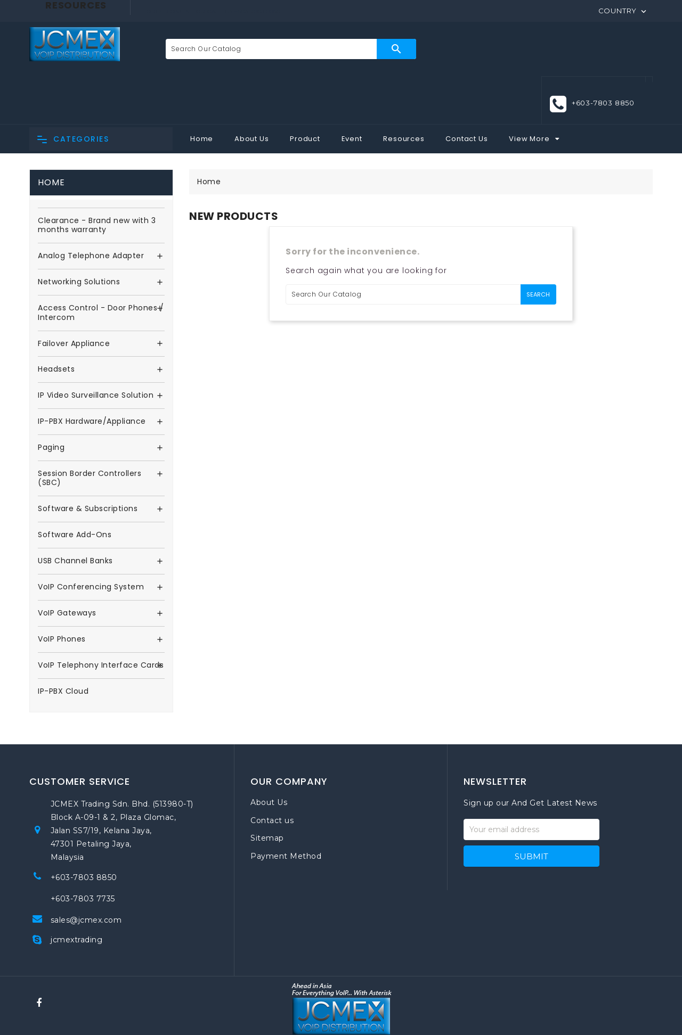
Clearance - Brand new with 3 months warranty (97, 177)
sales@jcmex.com (86, 871)
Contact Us (466, 90)
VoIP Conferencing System (91, 539)
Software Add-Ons (74, 487)
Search (387, 48)
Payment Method (285, 807)
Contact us (272, 772)
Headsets (56, 321)
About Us (251, 90)
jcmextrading (76, 892)
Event (352, 90)
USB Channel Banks (75, 513)
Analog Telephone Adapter (91, 208)
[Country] (623, 10)
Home (201, 90)
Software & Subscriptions (87, 461)
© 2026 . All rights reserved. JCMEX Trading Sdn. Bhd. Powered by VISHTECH (341, 1013)
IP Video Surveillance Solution (95, 347)
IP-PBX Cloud (63, 643)
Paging (51, 400)
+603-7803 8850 (603, 48)
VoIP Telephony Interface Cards (101, 617)
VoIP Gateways (67, 565)
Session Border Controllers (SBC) (89, 430)
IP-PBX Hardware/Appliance (92, 374)
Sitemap (267, 790)
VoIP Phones (62, 591)
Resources (403, 90)
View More (529, 90)
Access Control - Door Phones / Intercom (101, 265)
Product (305, 90)
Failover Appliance (74, 295)
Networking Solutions (79, 234)
